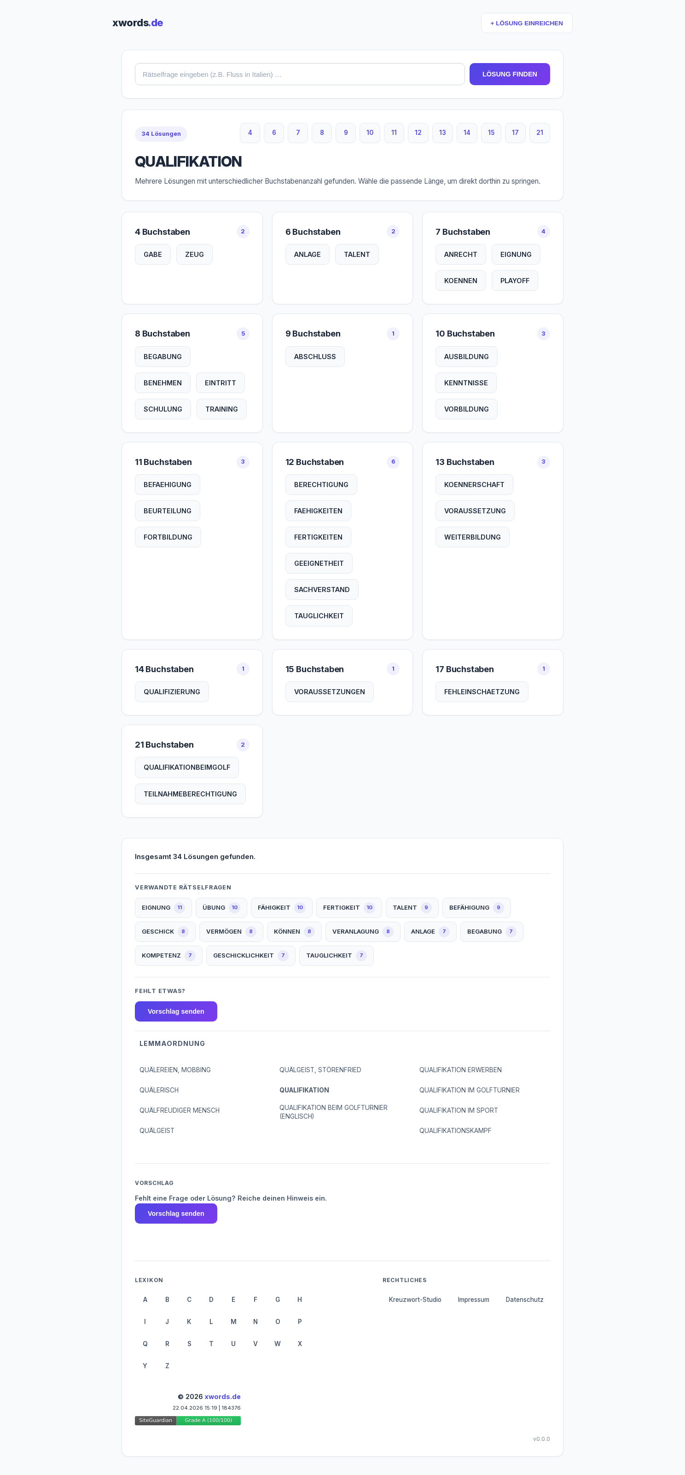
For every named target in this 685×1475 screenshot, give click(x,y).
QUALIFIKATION (304, 1090)
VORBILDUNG (466, 409)
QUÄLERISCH (159, 1090)
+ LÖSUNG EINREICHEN (527, 23)
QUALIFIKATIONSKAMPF (455, 1130)
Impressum (473, 1299)
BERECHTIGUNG (321, 484)
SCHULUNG (163, 409)
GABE (153, 254)
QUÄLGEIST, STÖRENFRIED (320, 1070)
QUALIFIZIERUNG (172, 692)
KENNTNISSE (466, 383)
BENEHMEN (163, 383)
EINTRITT (220, 383)
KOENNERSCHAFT (474, 484)
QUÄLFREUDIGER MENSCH (179, 1110)
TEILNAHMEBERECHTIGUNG (190, 794)
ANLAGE (307, 254)
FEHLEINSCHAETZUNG (482, 692)
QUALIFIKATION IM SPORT (458, 1110)
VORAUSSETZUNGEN (329, 692)
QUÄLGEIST (156, 1130)
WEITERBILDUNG (472, 537)
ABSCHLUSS (315, 356)
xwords (137, 23)
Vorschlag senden (176, 1011)
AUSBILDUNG (466, 356)
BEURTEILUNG (168, 511)
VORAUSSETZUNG (475, 511)
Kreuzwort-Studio (415, 1299)
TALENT (357, 254)
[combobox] (300, 74)
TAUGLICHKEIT (319, 616)
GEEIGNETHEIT (319, 563)
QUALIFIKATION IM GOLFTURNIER (469, 1090)
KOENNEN (460, 281)
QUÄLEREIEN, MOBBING (175, 1070)
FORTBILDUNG (168, 537)
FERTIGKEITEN (318, 537)
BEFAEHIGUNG (168, 484)
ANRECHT (460, 254)
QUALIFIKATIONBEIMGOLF (187, 767)
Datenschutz (525, 1299)
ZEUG (194, 254)
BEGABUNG (163, 356)
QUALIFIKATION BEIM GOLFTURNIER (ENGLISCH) (333, 1112)
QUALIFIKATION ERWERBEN (460, 1070)
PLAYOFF (514, 281)
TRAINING (221, 409)
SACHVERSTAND (322, 589)
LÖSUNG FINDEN (509, 74)
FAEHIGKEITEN (318, 511)
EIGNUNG (516, 254)
